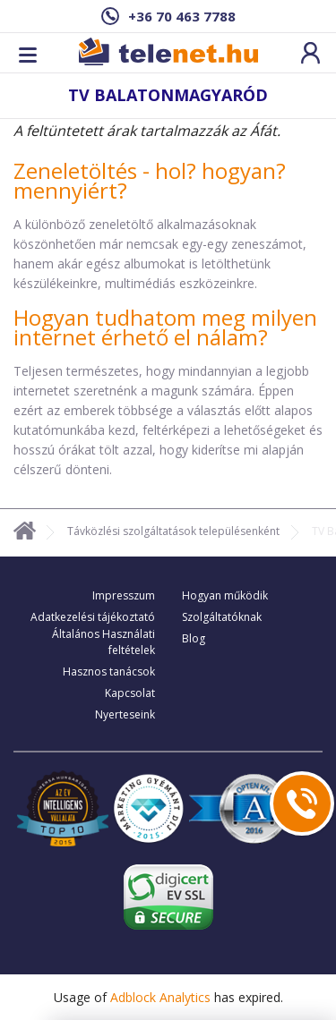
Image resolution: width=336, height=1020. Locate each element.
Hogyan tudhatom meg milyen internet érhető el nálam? (165, 327)
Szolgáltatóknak (222, 617)
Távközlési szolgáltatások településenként (173, 531)
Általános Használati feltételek (103, 642)
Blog (193, 638)
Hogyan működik (225, 595)
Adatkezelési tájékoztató (92, 617)
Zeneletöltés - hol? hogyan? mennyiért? (149, 180)
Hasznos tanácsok (109, 671)
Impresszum (123, 595)
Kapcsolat (130, 693)
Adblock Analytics (160, 997)
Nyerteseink (125, 714)
